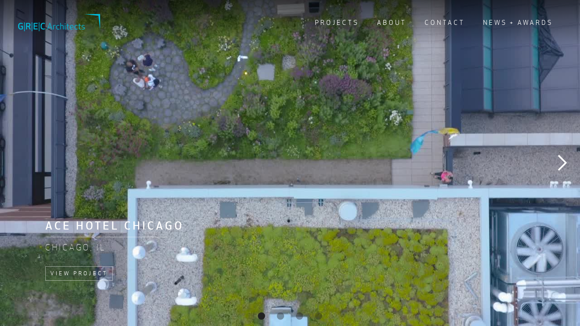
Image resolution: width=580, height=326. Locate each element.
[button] (562, 163)
